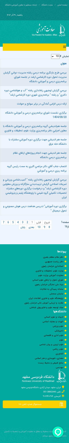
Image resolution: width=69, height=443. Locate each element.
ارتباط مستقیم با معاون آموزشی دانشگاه (21, 5)
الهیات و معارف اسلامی (53, 321)
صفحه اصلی (62, 5)
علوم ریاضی (58, 349)
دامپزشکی (59, 330)
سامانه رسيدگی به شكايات (51, 289)
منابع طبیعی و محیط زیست (50, 363)
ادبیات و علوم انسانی (53, 317)
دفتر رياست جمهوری (54, 261)
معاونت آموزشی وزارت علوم (50, 275)
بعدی (31, 227)
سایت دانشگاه (47, 5)
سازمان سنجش (56, 293)
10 (39, 227)
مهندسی (59, 367)
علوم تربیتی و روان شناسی (51, 344)
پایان (22, 227)
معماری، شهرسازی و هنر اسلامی (49, 358)
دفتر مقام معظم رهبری (53, 257)
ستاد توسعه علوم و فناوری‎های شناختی (46, 307)
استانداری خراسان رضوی (52, 266)
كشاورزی (59, 353)
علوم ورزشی (58, 326)
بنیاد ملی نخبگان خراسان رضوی (49, 284)
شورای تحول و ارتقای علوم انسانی (47, 280)
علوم (61, 340)
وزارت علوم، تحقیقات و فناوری (49, 270)
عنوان (64, 63)
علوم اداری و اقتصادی (53, 335)
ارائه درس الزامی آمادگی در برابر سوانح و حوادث (42, 104)
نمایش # (64, 56)
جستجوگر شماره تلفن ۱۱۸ (42, 404)
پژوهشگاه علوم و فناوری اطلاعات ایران (46, 298)
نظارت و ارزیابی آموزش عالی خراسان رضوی (43, 303)
